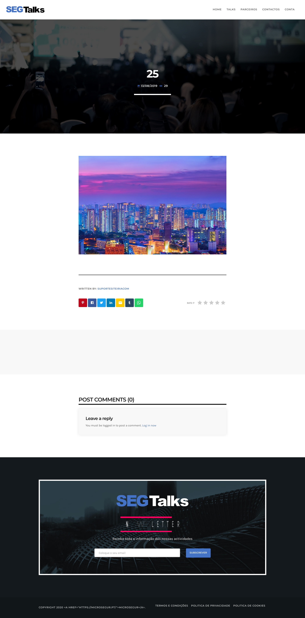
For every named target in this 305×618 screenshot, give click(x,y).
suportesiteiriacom (113, 288)
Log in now (149, 425)
